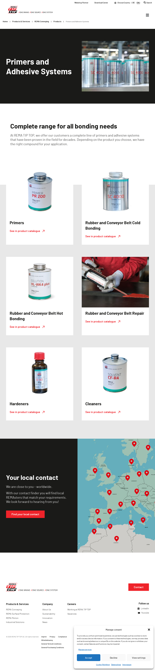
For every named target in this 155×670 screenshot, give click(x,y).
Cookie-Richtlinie (103, 664)
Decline (113, 657)
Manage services (85, 649)
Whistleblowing (47, 640)
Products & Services (21, 21)
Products (57, 21)
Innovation (47, 618)
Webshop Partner (81, 3)
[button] (148, 629)
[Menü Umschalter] (147, 15)
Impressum (126, 664)
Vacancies (72, 613)
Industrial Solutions (15, 622)
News (44, 622)
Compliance (62, 637)
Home (5, 21)
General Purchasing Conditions (52, 647)
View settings (138, 657)
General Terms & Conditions (51, 644)
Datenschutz (116, 664)
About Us (46, 609)
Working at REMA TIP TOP (79, 609)
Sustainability (48, 613)
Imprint (44, 637)
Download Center (101, 3)
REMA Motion (12, 618)
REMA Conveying (42, 21)
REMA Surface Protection (17, 613)
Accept (88, 657)
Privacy (52, 637)
